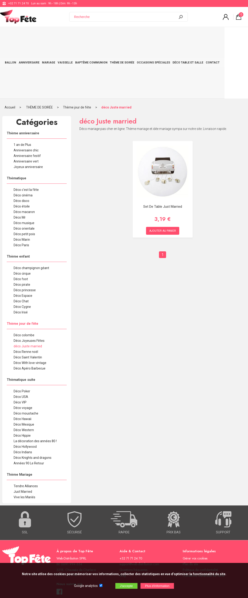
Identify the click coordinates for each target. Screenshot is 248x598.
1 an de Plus (22, 87)
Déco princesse (25, 232)
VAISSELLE (74, 35)
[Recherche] (125, 16)
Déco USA (21, 339)
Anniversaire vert (26, 103)
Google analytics (86, 586)
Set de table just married (162, 149)
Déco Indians (23, 394)
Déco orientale (24, 171)
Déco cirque (22, 216)
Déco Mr (20, 160)
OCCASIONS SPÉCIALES (170, 35)
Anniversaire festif (27, 98)
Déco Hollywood (25, 389)
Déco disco (21, 143)
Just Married (23, 434)
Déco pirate (22, 227)
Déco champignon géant (31, 210)
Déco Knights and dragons (32, 400)
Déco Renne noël (26, 294)
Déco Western (24, 372)
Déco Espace (23, 238)
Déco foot (21, 221)
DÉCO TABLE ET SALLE (207, 35)
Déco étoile (22, 148)
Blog (123, 518)
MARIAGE (55, 35)
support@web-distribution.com (139, 506)
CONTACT (235, 35)
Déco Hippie (22, 378)
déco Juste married (116, 49)
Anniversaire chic (26, 92)
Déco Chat (21, 243)
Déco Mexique (24, 367)
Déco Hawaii (22, 361)
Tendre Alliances (26, 428)
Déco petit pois (24, 176)
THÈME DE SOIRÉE (136, 35)
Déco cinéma (23, 137)
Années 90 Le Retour (29, 405)
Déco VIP (20, 344)
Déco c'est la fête (26, 132)
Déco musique (24, 165)
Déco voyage (23, 350)
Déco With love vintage (30, 305)
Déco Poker (22, 333)
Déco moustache (26, 356)
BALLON (12, 35)
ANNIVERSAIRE (33, 35)
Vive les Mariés (24, 439)
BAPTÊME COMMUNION (103, 35)
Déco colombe (24, 277)
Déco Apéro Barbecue (29, 311)
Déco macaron (24, 154)
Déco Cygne (22, 249)
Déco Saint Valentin (28, 299)
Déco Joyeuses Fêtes (29, 283)
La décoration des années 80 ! (35, 383)
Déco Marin (22, 182)
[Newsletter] (76, 560)
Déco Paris (21, 187)
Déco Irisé (21, 254)
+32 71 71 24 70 (18, 3)
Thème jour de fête (77, 49)
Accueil (10, 49)
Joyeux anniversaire (28, 109)
